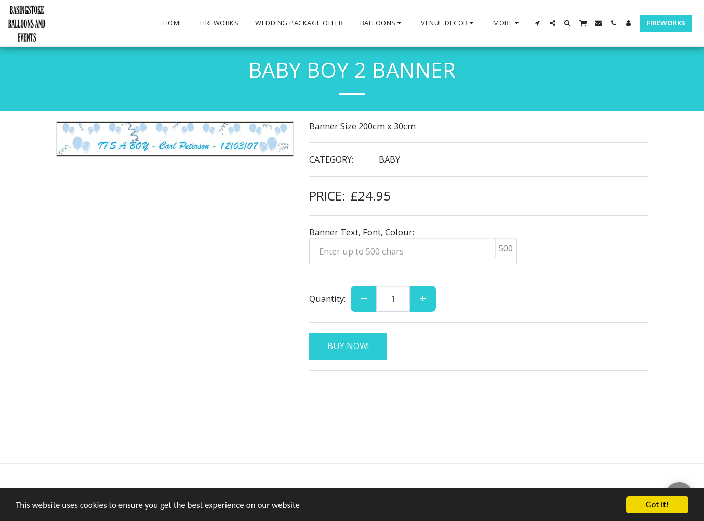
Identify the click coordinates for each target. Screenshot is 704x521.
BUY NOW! (348, 346)
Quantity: (327, 298)
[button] (382, 23)
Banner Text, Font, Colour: (361, 232)
